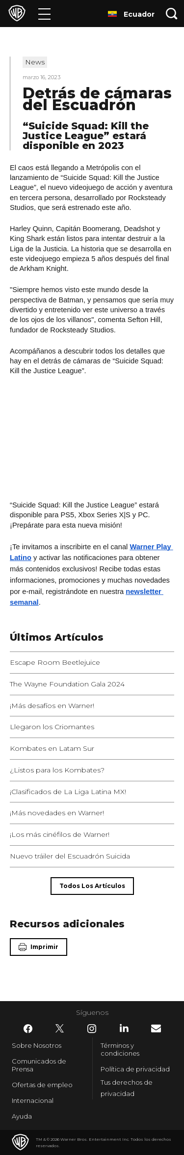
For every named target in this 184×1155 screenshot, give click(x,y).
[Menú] (44, 13)
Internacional (32, 1100)
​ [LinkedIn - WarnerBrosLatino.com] (124, 1028)
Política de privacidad (135, 1069)
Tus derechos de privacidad (127, 1087)
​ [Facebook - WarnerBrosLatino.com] (28, 1028)
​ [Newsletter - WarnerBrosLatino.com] (156, 1028)
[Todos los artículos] (92, 886)
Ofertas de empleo (42, 1085)
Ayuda (22, 1116)
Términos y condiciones (120, 1049)
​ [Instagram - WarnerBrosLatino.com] (92, 1028)
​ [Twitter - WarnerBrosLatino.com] (60, 1028)
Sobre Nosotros (36, 1045)
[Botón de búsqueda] (171, 13)
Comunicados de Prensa (39, 1065)
